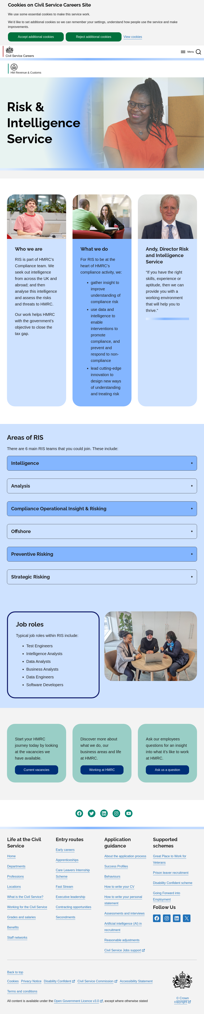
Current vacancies (36, 770)
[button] (198, 52)
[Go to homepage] (18, 51)
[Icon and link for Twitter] (91, 813)
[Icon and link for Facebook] (79, 813)
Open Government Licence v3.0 (76, 1001)
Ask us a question (167, 770)
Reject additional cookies (93, 36)
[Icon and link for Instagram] (116, 813)
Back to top (15, 972)
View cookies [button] (133, 36)
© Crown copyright (181, 999)
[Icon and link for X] (186, 918)
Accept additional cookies (36, 36)
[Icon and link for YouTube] (128, 813)
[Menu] (186, 51)
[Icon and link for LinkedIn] (104, 813)
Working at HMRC (102, 770)
